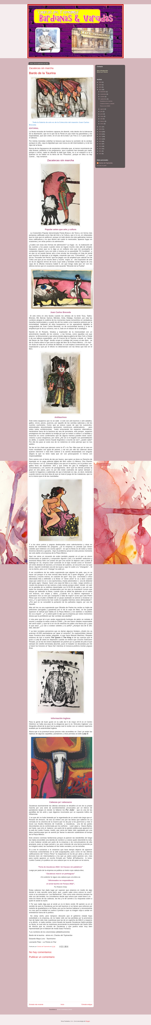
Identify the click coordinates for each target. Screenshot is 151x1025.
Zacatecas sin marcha (106, 101)
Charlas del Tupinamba (46, 7)
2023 (100, 87)
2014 (100, 143)
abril (101, 118)
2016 (100, 139)
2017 (100, 136)
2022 (100, 89)
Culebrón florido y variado (107, 103)
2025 (100, 84)
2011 (100, 151)
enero (102, 123)
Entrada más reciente (36, 1004)
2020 (100, 129)
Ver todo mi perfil (101, 165)
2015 (100, 141)
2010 (100, 153)
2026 (100, 82)
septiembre (103, 99)
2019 (100, 131)
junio (101, 114)
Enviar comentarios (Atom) (64, 1009)
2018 (100, 134)
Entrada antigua (87, 1004)
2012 (100, 148)
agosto (102, 109)
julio (101, 111)
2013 (100, 146)
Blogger (88, 1021)
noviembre (103, 94)
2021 (100, 126)
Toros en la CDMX (105, 106)
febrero (102, 121)
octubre (102, 96)
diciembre (103, 91)
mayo (102, 116)
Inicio (62, 1004)
